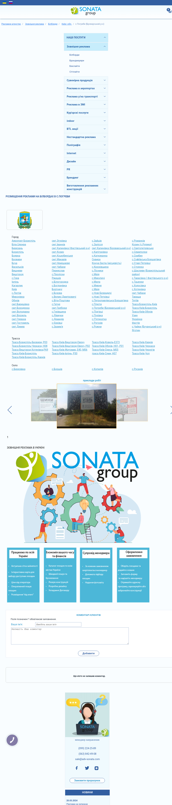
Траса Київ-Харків (142, 342)
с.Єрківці (57, 322)
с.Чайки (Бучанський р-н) (146, 326)
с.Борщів (57, 369)
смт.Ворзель (19, 315)
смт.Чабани (59, 266)
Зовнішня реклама (78, 46)
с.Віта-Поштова (61, 300)
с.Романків (138, 240)
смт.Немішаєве (61, 263)
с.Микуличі (98, 278)
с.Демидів (58, 319)
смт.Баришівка (20, 304)
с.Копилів (97, 369)
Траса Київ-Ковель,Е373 (106, 342)
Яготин (136, 330)
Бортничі (57, 289)
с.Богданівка (59, 285)
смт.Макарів (59, 259)
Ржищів (56, 278)
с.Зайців (97, 240)
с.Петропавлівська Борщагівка (110, 300)
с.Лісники (97, 270)
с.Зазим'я (57, 326)
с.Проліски (58, 274)
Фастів (136, 322)
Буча (14, 263)
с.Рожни (96, 326)
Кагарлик (17, 285)
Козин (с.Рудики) (142, 244)
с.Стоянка (138, 266)
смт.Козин (58, 251)
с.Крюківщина (100, 266)
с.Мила (96, 281)
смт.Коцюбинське (62, 255)
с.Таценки (138, 281)
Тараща (136, 296)
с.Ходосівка (139, 285)
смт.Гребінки (59, 307)
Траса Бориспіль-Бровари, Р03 (29, 342)
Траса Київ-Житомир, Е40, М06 (69, 349)
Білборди (74, 55)
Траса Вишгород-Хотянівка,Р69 (30, 349)
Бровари (17, 259)
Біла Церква (19, 244)
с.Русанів (137, 369)
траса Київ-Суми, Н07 (104, 353)
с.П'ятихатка (99, 319)
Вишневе (17, 270)
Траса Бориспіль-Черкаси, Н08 (29, 346)
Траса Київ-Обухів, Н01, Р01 (108, 346)
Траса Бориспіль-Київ (144, 304)
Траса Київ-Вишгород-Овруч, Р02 (71, 346)
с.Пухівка (97, 315)
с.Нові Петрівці (101, 296)
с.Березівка (18, 369)
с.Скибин (137, 255)
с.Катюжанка (99, 255)
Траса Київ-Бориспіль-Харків (28, 357)
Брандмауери (76, 60)
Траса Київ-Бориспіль (144, 307)
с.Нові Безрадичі (101, 293)
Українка (137, 319)
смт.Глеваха (19, 319)
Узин (135, 315)
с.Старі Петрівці (141, 263)
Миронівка (18, 296)
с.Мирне (97, 285)
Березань (17, 248)
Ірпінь (15, 281)
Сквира (96, 259)
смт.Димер (18, 326)
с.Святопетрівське (143, 248)
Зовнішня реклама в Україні (26, 447)
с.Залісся (97, 244)
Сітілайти (74, 71)
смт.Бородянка (21, 307)
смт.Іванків (58, 244)
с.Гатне (56, 304)
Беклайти (74, 66)
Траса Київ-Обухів (142, 311)
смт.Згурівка (59, 240)
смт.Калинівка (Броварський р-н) (111, 248)
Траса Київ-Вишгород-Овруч (68, 342)
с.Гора (15, 278)
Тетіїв (135, 300)
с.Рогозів (97, 322)
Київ (14, 289)
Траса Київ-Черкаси (143, 346)
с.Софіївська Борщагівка (146, 259)
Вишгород (18, 274)
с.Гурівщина (59, 311)
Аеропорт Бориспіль (23, 240)
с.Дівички (57, 315)
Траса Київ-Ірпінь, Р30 (64, 353)
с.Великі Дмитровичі (64, 296)
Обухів (15, 300)
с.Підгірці (97, 311)
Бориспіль (18, 251)
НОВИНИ (87, 795)
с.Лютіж (16, 293)
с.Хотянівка (139, 289)
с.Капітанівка (100, 251)
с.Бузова (57, 293)
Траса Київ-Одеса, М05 (105, 349)
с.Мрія (95, 274)
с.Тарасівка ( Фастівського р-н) (150, 278)
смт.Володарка (20, 311)
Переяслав (58, 270)
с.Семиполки (139, 251)
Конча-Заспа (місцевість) (106, 263)
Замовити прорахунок (87, 783)
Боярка (16, 255)
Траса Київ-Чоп (141, 353)
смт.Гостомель (20, 322)
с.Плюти (97, 304)
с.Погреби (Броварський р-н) (109, 307)
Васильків (18, 266)
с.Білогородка (60, 281)
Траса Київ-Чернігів (143, 349)
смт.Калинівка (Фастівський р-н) (71, 248)
